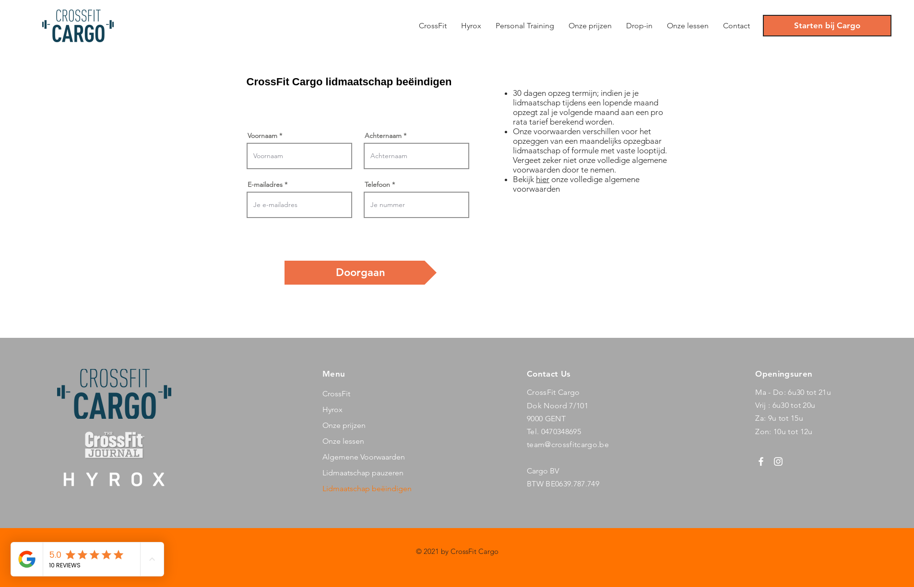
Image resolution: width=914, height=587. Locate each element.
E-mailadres (265, 184)
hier (542, 179)
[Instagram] (778, 461)
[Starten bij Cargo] (827, 25)
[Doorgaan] (361, 273)
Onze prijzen (344, 425)
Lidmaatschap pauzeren (363, 472)
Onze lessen (343, 441)
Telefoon (377, 184)
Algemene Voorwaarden (363, 456)
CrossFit (336, 393)
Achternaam (383, 135)
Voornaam (262, 135)
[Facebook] (761, 461)
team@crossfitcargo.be (568, 444)
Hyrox (332, 409)
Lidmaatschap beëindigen (367, 488)
